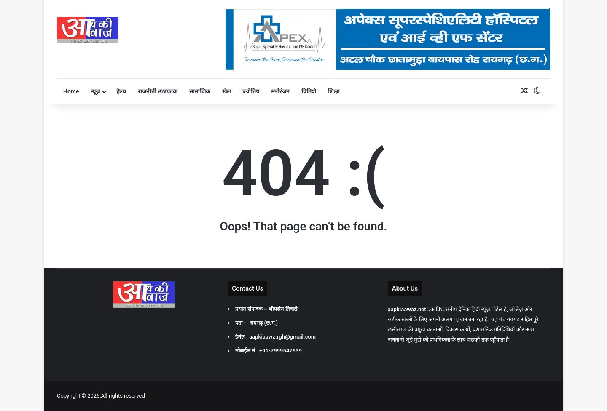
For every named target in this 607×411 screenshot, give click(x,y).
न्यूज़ (95, 91)
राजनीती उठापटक (157, 91)
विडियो (308, 91)
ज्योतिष (250, 91)
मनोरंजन (280, 91)
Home (71, 91)
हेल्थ (121, 91)
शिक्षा (334, 91)
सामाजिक (199, 91)
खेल (226, 91)
